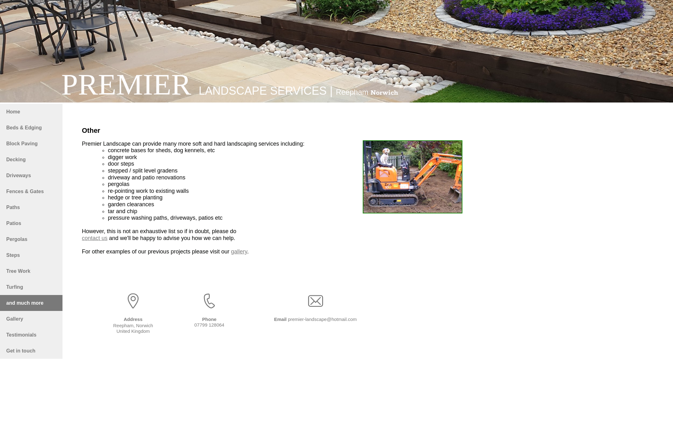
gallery (239, 251)
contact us (94, 238)
